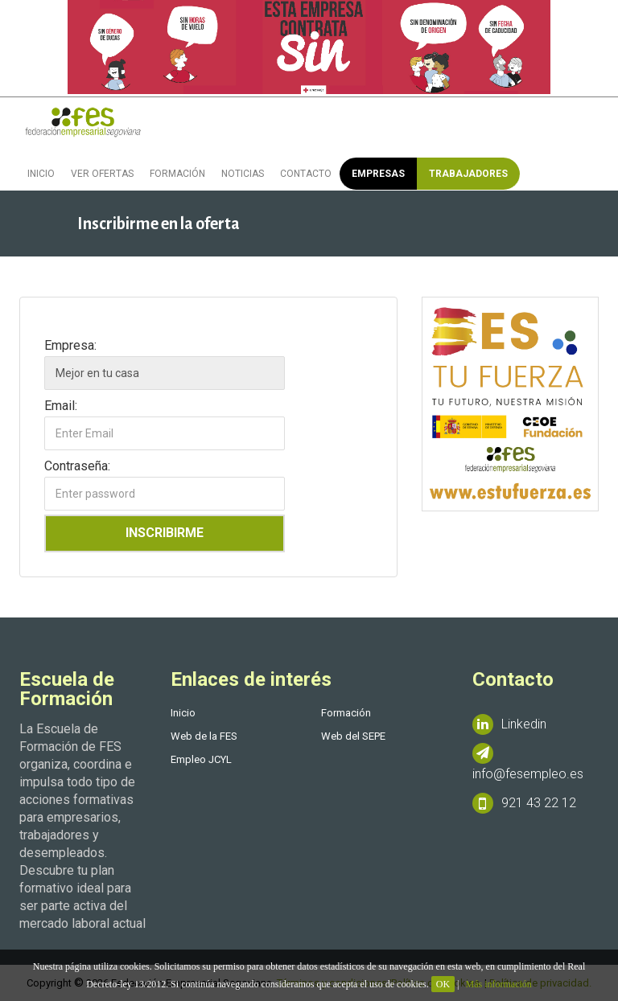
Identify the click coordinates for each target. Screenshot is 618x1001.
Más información (498, 984)
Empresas (378, 173)
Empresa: (70, 345)
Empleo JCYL (201, 759)
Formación (177, 173)
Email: (60, 405)
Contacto (306, 173)
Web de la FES (204, 736)
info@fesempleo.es (527, 762)
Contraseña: (77, 465)
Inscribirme (165, 532)
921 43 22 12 (524, 803)
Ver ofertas (102, 173)
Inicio (41, 173)
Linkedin (509, 724)
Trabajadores (468, 173)
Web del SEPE (353, 736)
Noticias (242, 173)
